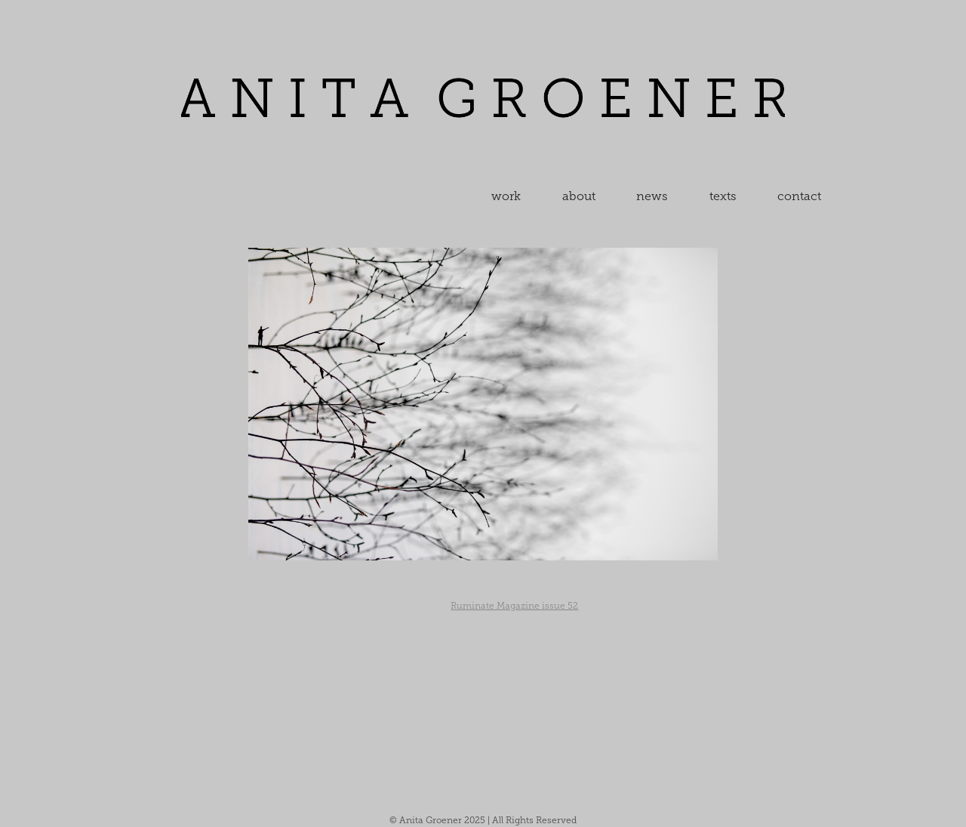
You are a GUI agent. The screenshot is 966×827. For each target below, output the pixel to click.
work (506, 196)
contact (799, 196)
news (652, 196)
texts (723, 196)
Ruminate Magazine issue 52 (514, 605)
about (578, 196)
